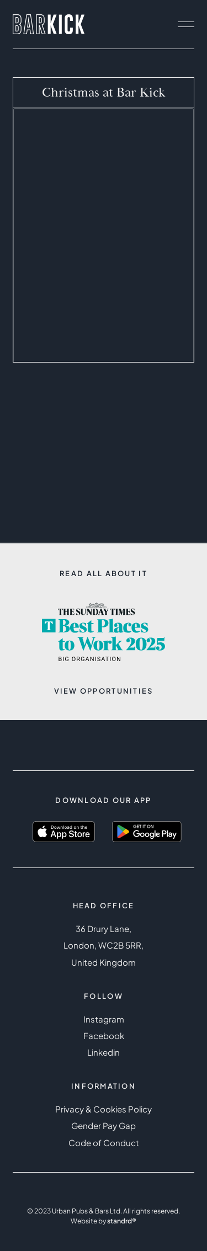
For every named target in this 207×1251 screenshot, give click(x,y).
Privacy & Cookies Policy (103, 1109)
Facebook (103, 1035)
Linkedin (103, 1052)
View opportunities (103, 690)
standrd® (121, 1220)
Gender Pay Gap (103, 1125)
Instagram (103, 1019)
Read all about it (103, 573)
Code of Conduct (103, 1142)
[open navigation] (186, 24)
